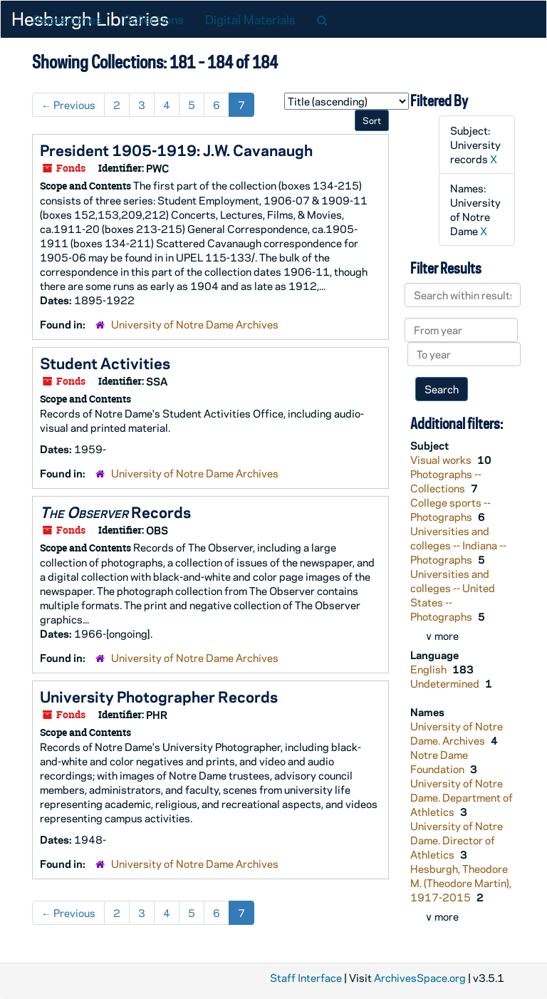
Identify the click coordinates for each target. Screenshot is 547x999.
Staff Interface (306, 977)
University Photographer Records (159, 696)
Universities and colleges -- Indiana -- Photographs (458, 545)
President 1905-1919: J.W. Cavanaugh (176, 150)
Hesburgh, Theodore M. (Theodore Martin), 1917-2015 (460, 882)
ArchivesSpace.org (420, 977)
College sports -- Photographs (450, 509)
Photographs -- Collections (445, 481)
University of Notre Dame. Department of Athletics (461, 797)
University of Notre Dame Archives (194, 324)
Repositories (67, 19)
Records (115, 512)
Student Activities (105, 363)
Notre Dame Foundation (439, 761)
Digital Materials (250, 19)
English (429, 669)
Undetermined (445, 683)
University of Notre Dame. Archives (456, 733)
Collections (153, 19)
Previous (68, 105)
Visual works (442, 459)
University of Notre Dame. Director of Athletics (456, 840)
